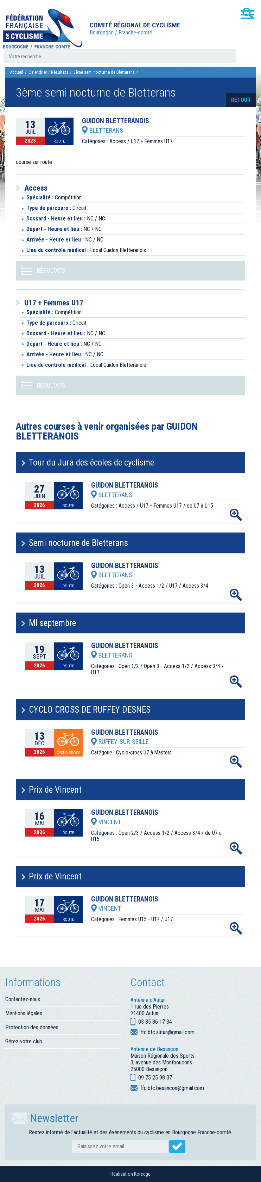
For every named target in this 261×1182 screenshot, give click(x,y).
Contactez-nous (22, 999)
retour (240, 100)
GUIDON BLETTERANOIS (115, 121)
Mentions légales (23, 1013)
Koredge (142, 1174)
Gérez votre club (23, 1041)
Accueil (16, 72)
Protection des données (31, 1027)
